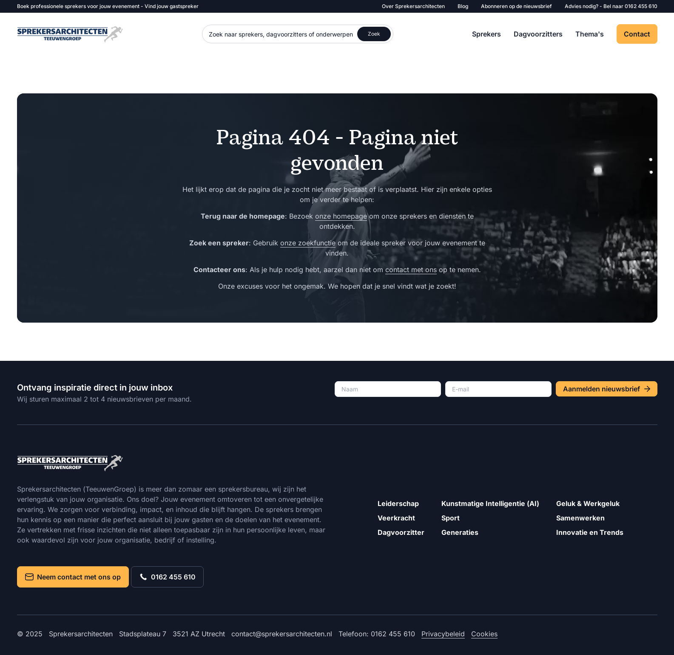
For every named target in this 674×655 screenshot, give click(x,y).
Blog (463, 6)
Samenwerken (580, 518)
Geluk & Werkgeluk (588, 503)
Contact (637, 34)
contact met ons (411, 269)
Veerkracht (396, 518)
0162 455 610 (641, 6)
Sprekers (486, 34)
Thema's (589, 34)
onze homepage (341, 216)
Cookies (484, 634)
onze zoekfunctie (308, 243)
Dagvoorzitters (538, 34)
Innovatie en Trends (589, 532)
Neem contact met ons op (73, 577)
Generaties (459, 532)
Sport (450, 518)
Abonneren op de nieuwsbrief (516, 6)
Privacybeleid (443, 634)
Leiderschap (398, 503)
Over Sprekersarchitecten (413, 6)
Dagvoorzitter (401, 532)
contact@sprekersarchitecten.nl (281, 634)
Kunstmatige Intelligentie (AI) (490, 503)
